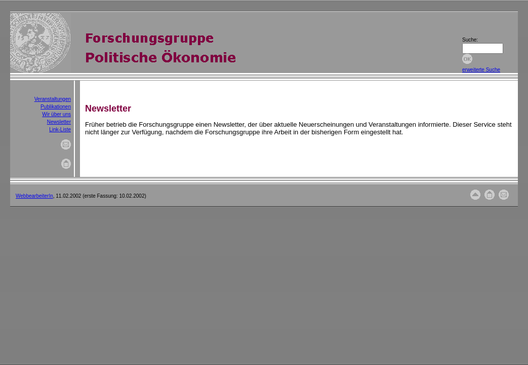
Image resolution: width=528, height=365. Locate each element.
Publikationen (55, 107)
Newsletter (59, 122)
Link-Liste (60, 129)
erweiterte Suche (481, 69)
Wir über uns (56, 114)
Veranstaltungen (52, 99)
